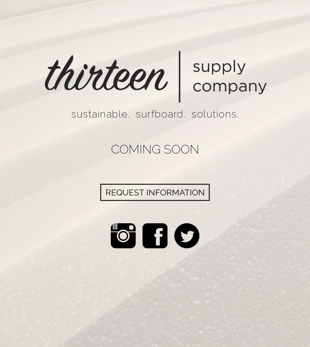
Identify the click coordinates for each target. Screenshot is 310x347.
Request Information (155, 192)
